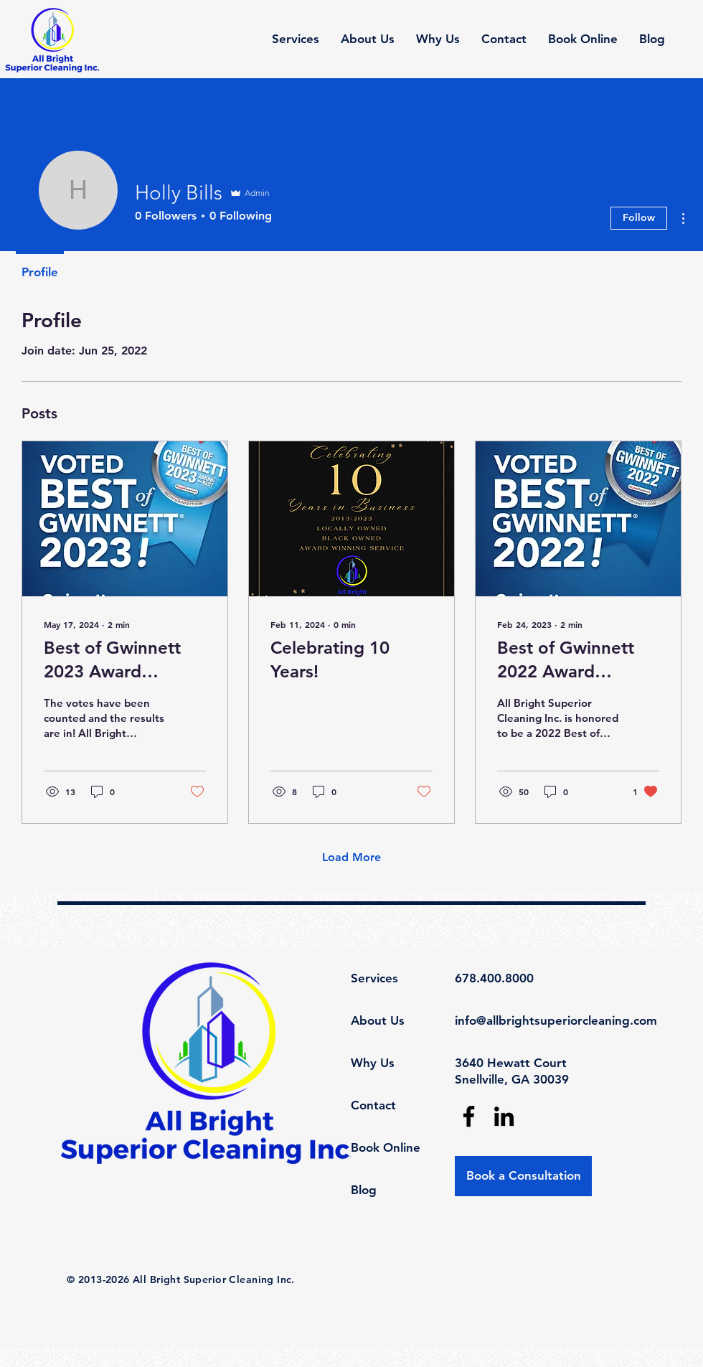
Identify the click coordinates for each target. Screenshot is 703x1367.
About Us (378, 1020)
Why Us (373, 1063)
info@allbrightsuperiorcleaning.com (556, 1020)
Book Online (385, 1147)
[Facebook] (469, 1116)
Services (374, 978)
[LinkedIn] (504, 1116)
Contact (373, 1105)
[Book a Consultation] (523, 1176)
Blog (364, 1190)
